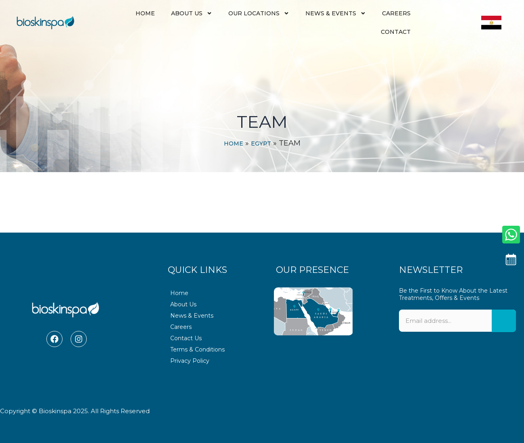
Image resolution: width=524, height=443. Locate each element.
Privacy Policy (189, 360)
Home (145, 13)
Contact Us (186, 338)
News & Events (335, 13)
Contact (396, 31)
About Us (191, 13)
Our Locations (258, 13)
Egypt (261, 143)
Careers (396, 13)
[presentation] (457, 370)
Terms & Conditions (197, 349)
